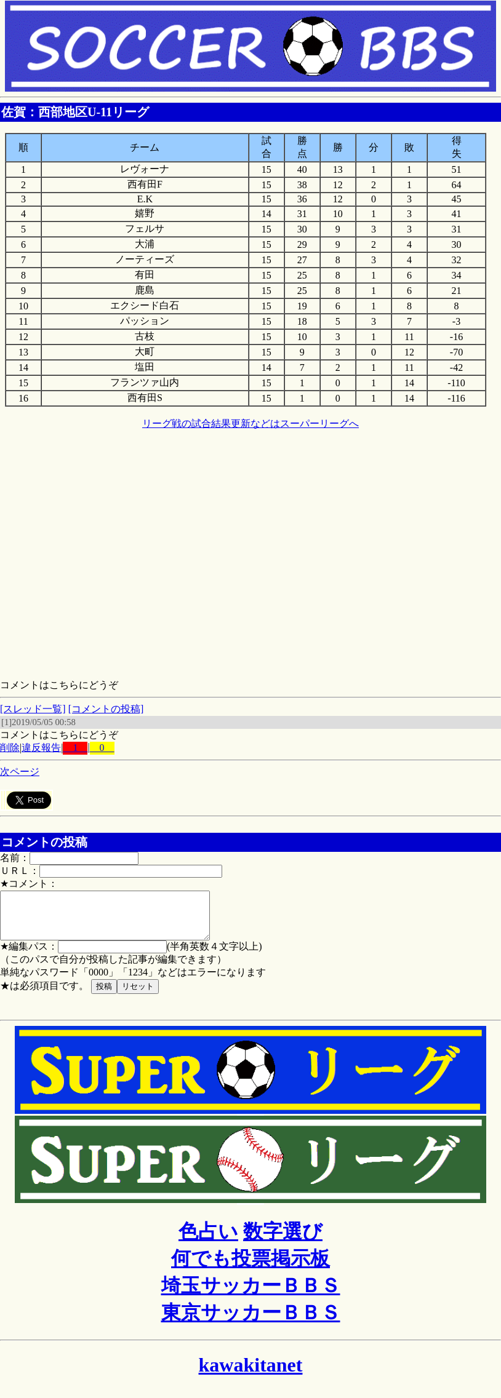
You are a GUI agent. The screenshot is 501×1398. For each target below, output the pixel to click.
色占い (208, 1240)
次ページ (19, 771)
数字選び (283, 1240)
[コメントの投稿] (106, 709)
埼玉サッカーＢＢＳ (250, 1295)
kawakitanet (251, 1374)
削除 (10, 747)
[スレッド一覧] (33, 709)
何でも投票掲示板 (250, 1268)
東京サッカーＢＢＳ (250, 1322)
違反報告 (41, 747)
